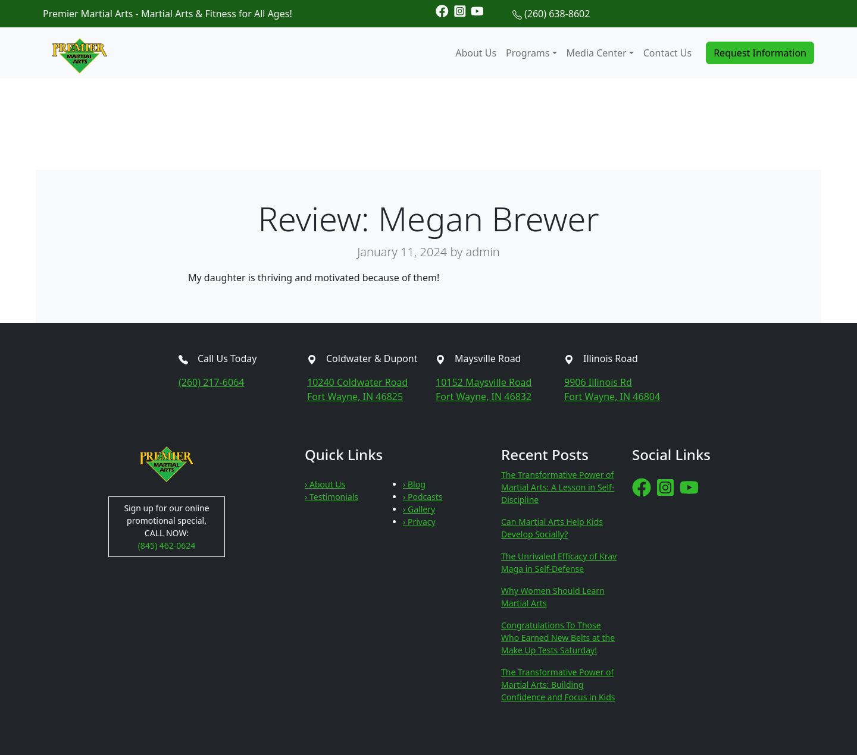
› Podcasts (423, 496)
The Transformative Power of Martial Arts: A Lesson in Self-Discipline (557, 487)
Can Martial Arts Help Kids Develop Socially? (552, 528)
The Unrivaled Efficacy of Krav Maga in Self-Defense (559, 562)
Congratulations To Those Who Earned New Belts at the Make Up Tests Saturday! (558, 637)
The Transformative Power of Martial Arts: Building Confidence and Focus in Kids (558, 684)
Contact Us (667, 52)
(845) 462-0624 (167, 545)
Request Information (760, 52)
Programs (527, 52)
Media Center (597, 52)
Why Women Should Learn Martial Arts (553, 597)
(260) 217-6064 (211, 382)
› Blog (414, 484)
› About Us (325, 484)
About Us (475, 52)
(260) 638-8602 (557, 13)
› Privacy (419, 521)
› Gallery (419, 509)
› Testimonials (331, 496)
